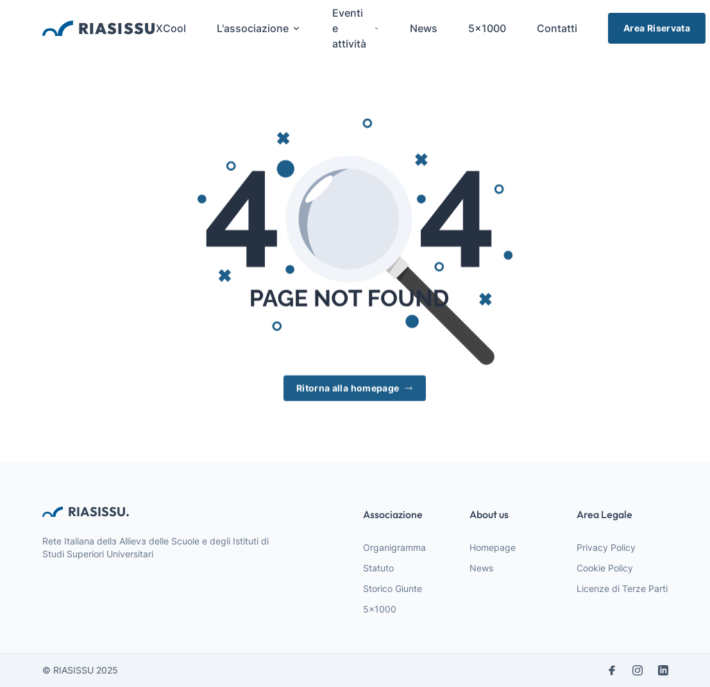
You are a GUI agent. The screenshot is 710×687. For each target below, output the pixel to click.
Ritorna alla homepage (354, 388)
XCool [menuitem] (171, 28)
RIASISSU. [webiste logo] (86, 511)
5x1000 (379, 609)
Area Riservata (656, 27)
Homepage (492, 547)
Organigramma (394, 547)
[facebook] (612, 670)
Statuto (378, 567)
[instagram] (637, 670)
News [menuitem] (423, 28)
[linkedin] (663, 670)
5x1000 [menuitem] (487, 28)
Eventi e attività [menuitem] (355, 28)
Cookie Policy (605, 567)
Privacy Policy (606, 547)
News (481, 567)
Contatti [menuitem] (557, 28)
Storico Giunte (392, 588)
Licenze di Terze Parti (622, 588)
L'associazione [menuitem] (259, 28)
